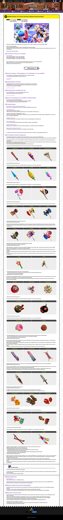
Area (58, 11)
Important (49, 11)
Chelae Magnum (9, 78)
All (4, 11)
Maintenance (40, 11)
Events (22, 11)
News (13, 11)
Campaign (31, 11)
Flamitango (8, 79)
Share (34, 512)
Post (28, 512)
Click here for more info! (10, 87)
